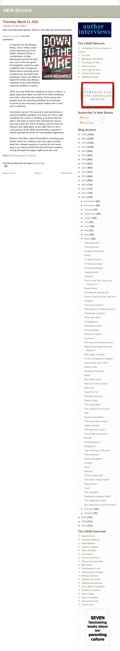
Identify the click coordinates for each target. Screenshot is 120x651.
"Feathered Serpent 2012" (97, 496)
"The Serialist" (91, 492)
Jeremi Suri (88, 604)
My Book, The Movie (92, 59)
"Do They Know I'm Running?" (100, 504)
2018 (84, 163)
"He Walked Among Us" (96, 292)
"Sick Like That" (92, 317)
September (90, 213)
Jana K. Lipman (90, 547)
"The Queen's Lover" (95, 429)
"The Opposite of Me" (95, 500)
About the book (11, 36)
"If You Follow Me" (93, 475)
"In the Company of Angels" (98, 358)
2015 (84, 176)
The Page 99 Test (91, 62)
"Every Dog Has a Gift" (96, 363)
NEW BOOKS (17, 10)
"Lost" (87, 488)
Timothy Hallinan (91, 539)
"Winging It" (90, 446)
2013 (84, 184)
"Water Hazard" (92, 425)
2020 (84, 155)
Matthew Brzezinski (92, 583)
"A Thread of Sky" (93, 264)
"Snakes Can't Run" (94, 251)
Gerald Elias (88, 536)
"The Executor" (92, 243)
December (90, 201)
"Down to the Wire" (15, 25)
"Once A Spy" (91, 400)
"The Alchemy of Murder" (97, 450)
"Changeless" (91, 321)
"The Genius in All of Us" (97, 409)
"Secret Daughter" (93, 458)
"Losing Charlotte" (94, 268)
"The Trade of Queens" (96, 433)
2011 (84, 193)
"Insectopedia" (92, 330)
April (87, 234)
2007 (84, 525)
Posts (84, 117)
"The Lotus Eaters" (94, 305)
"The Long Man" (92, 404)
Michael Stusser (90, 575)
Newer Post (9, 173)
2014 (84, 180)
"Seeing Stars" (91, 272)
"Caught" (88, 301)
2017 (84, 167)
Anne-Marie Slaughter (93, 586)
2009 (84, 517)
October (88, 209)
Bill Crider (87, 565)
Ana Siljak (87, 554)
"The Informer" (92, 247)
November (90, 205)
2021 (84, 151)
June (87, 226)
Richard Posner (90, 601)
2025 (84, 134)
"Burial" (88, 438)
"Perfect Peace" (92, 442)
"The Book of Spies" (94, 313)
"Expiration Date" (93, 326)
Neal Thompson (90, 597)
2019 (84, 159)
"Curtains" (89, 338)
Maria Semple (89, 550)
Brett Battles (88, 543)
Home (38, 173)
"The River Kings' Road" (97, 479)
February (89, 509)
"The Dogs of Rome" (95, 354)
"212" (86, 413)
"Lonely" (88, 463)
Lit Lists (86, 55)
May (86, 230)
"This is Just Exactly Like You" (100, 296)
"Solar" (87, 255)
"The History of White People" (100, 309)
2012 (84, 188)
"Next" (87, 375)
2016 (84, 172)
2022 (84, 147)
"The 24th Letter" (93, 379)
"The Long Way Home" (96, 421)
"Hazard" (88, 471)
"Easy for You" (91, 392)
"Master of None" (93, 334)
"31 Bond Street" (93, 259)
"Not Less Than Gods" (96, 383)
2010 (84, 197)
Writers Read (89, 66)
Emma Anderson (91, 557)
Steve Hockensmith (92, 561)
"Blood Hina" (91, 484)
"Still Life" (89, 388)
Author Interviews (91, 73)
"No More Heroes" (93, 396)
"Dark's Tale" (90, 367)
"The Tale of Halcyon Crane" (99, 342)
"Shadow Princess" (94, 371)
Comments (87, 122)
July (86, 222)
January (88, 513)
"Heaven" (89, 276)
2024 (84, 138)
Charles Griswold (91, 579)
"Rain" (87, 467)
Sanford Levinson (91, 590)
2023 (84, 142)
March (88, 238)
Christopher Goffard (92, 572)
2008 (84, 521)
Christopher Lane (91, 568)
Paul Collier (88, 594)
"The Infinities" (92, 454)
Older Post (66, 173)
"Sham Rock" (91, 288)
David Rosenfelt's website (22, 155)
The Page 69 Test (91, 70)
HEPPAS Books (90, 77)
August (88, 218)
